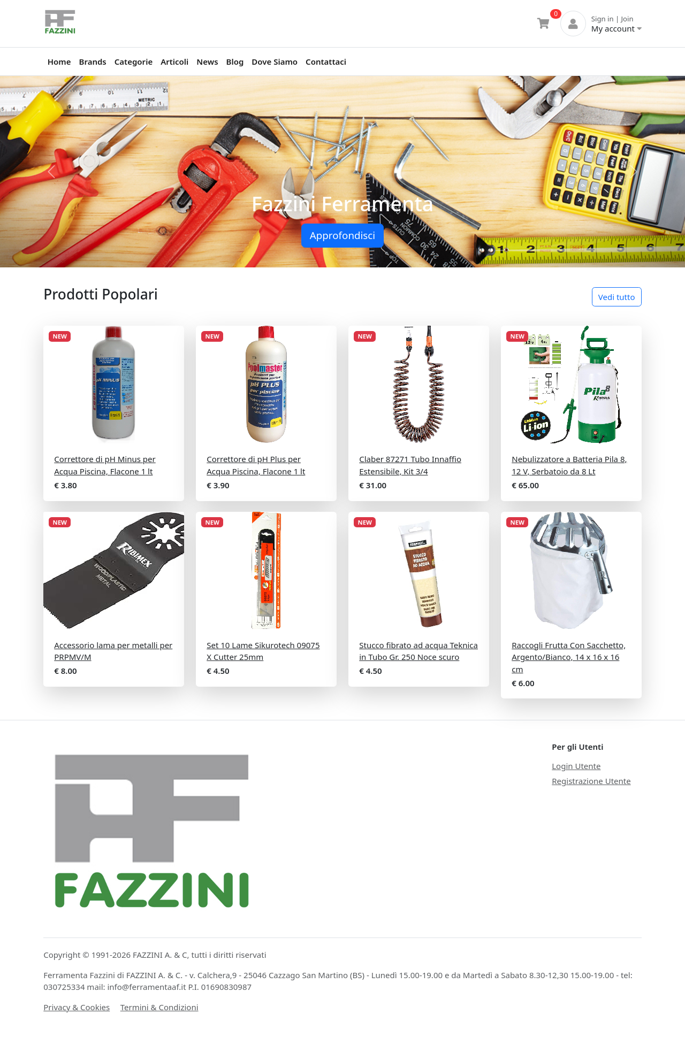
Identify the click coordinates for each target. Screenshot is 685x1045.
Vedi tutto (616, 296)
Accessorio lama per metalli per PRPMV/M (113, 651)
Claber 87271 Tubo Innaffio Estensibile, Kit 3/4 (410, 465)
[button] (51, 171)
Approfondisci (342, 235)
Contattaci (326, 61)
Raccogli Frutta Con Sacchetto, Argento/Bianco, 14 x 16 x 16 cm (569, 657)
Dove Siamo (275, 61)
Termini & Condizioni (159, 1007)
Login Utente (576, 765)
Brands (92, 61)
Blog (235, 61)
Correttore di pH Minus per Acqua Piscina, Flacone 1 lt (104, 465)
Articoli (174, 61)
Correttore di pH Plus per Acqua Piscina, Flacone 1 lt (256, 465)
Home (59, 61)
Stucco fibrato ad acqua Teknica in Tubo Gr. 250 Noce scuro (418, 651)
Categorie (134, 61)
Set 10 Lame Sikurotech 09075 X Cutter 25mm (263, 651)
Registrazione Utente (591, 780)
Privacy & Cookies (76, 1007)
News (207, 61)
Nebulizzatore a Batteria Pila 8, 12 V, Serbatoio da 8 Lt (569, 465)
